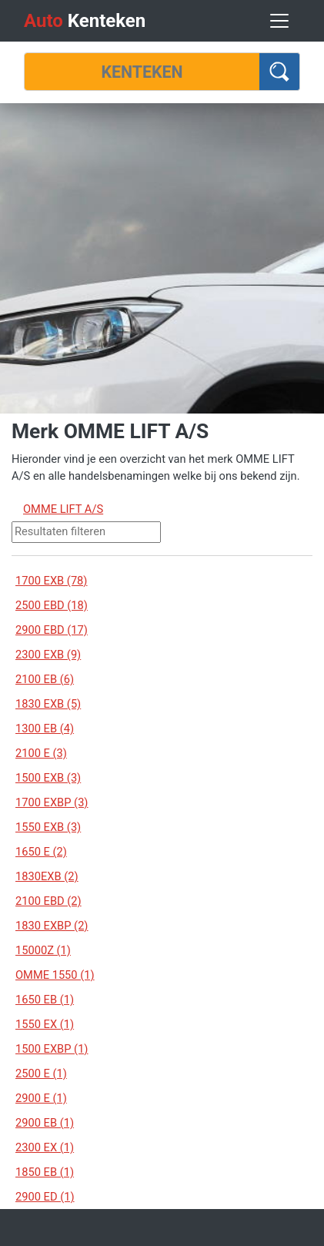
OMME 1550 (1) (55, 975)
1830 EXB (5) (48, 704)
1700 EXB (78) (51, 581)
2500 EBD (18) (51, 605)
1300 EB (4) (44, 728)
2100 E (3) (41, 753)
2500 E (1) (41, 1073)
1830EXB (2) (46, 876)
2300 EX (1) (44, 1147)
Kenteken (84, 21)
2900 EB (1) (44, 1123)
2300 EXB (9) (48, 655)
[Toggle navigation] (279, 20)
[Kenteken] (142, 71)
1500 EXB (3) (48, 778)
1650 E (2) (41, 852)
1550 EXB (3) (48, 827)
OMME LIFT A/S (63, 509)
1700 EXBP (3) (51, 802)
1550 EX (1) (44, 1024)
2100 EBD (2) (48, 901)
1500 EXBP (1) (51, 1049)
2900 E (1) (41, 1098)
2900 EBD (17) (51, 630)
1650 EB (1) (44, 1000)
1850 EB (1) (44, 1172)
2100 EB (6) (44, 679)
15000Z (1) (43, 950)
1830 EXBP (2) (51, 926)
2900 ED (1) (45, 1197)
